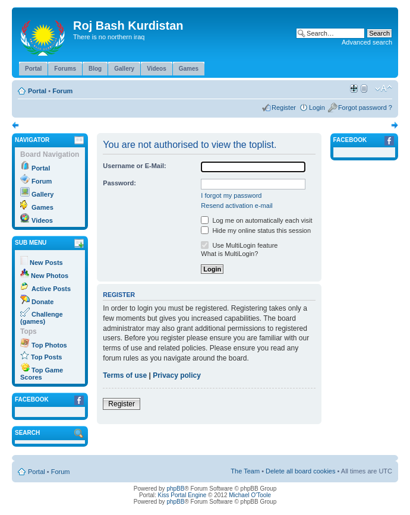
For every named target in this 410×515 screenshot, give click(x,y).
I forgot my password (231, 195)
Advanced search (367, 42)
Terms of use (125, 375)
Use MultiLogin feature (239, 245)
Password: (119, 183)
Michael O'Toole (250, 495)
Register (284, 107)
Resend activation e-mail (236, 205)
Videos (42, 220)
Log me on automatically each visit (256, 220)
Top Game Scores (41, 373)
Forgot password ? (365, 107)
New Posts (46, 262)
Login (317, 107)
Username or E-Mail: (134, 165)
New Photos (49, 275)
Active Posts (51, 288)
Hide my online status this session (256, 230)
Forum (62, 90)
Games (42, 207)
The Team (245, 471)
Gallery (42, 194)
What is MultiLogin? (229, 253)
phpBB (175, 488)
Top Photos (49, 345)
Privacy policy (177, 375)
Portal (37, 90)
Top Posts (46, 357)
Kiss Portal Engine (182, 495)
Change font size (383, 88)
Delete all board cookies (300, 471)
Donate (42, 301)
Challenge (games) (41, 318)
